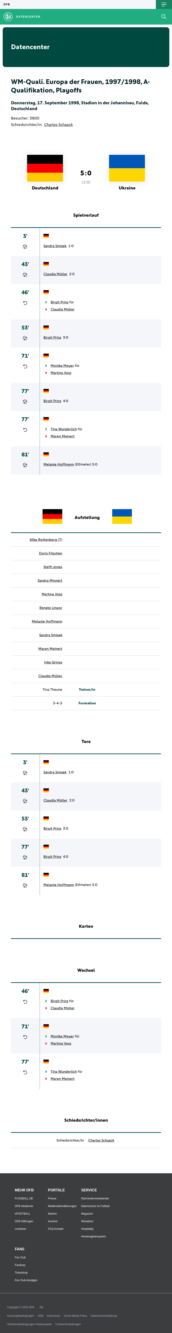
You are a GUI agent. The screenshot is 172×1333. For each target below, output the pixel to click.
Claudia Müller (55, 274)
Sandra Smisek (55, 246)
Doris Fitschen (50, 553)
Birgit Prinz (59, 302)
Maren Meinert (63, 436)
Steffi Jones (52, 567)
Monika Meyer (62, 365)
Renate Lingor (50, 608)
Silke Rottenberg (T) (46, 540)
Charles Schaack (58, 125)
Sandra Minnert (50, 580)
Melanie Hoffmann (58, 464)
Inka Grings (53, 662)
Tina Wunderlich (64, 429)
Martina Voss (61, 373)
